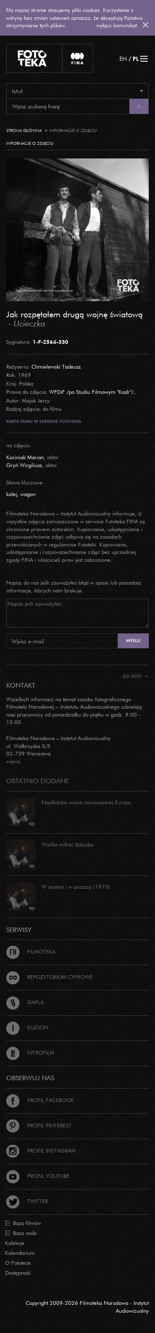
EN (123, 58)
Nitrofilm (30, 1052)
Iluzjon (27, 1027)
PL (136, 58)
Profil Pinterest (39, 1125)
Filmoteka (30, 951)
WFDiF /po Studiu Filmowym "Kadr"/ (91, 391)
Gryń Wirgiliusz (24, 465)
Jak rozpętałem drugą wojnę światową (74, 314)
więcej (13, 761)
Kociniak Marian (25, 457)
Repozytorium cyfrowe (49, 976)
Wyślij (133, 640)
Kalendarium (20, 1252)
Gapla (25, 1002)
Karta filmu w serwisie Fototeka (43, 421)
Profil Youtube (37, 1175)
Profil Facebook (40, 1100)
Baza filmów (23, 1223)
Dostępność (18, 1272)
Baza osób (20, 1233)
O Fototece (18, 1262)
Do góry (135, 676)
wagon (28, 494)
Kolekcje (14, 1242)
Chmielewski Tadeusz (56, 366)
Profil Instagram (41, 1150)
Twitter (27, 1201)
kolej (11, 494)
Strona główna (24, 130)
